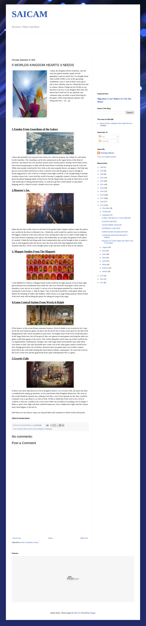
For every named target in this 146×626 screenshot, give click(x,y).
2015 (102, 205)
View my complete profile (106, 157)
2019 (102, 191)
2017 (102, 198)
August (105, 247)
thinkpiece (41, 429)
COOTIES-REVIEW (109, 221)
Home (50, 538)
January (105, 271)
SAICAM (30, 14)
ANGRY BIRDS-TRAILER (112, 225)
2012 (102, 279)
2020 (102, 188)
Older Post (84, 538)
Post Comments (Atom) (30, 542)
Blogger (92, 613)
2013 (102, 276)
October (105, 211)
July (104, 251)
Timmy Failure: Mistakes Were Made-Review (116, 123)
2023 (102, 178)
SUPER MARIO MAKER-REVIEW (115, 232)
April (104, 261)
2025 (102, 171)
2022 (102, 181)
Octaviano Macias (26, 425)
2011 (102, 283)
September (106, 215)
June (104, 254)
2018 (102, 195)
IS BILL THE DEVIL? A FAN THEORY (116, 218)
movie (31, 429)
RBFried (77, 613)
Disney (20, 429)
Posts (102, 137)
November (106, 208)
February (105, 268)
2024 (102, 174)
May (104, 258)
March (104, 264)
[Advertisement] (50, 522)
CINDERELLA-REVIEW (111, 228)
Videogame (48, 429)
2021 (102, 184)
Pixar (35, 429)
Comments (104, 141)
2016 (102, 202)
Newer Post (17, 538)
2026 (102, 167)
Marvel (25, 429)
